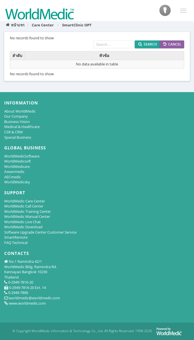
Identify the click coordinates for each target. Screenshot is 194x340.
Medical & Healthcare (22, 126)
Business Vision (17, 121)
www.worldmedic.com (27, 303)
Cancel (172, 44)
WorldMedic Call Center (23, 206)
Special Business (17, 137)
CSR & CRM (13, 131)
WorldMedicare (17, 166)
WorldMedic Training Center (27, 211)
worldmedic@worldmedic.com (34, 297)
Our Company (16, 116)
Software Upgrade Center (25, 232)
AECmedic (12, 176)
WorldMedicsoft (17, 161)
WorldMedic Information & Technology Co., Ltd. (67, 330)
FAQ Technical (16, 242)
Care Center (43, 25)
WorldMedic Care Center (24, 201)
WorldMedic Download (23, 226)
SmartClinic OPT (77, 25)
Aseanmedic (14, 171)
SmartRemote (16, 237)
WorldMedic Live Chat (22, 221)
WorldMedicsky (17, 181)
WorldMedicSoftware (21, 156)
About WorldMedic (20, 111)
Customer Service (61, 232)
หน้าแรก (14, 25)
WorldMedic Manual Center (27, 216)
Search (147, 44)
